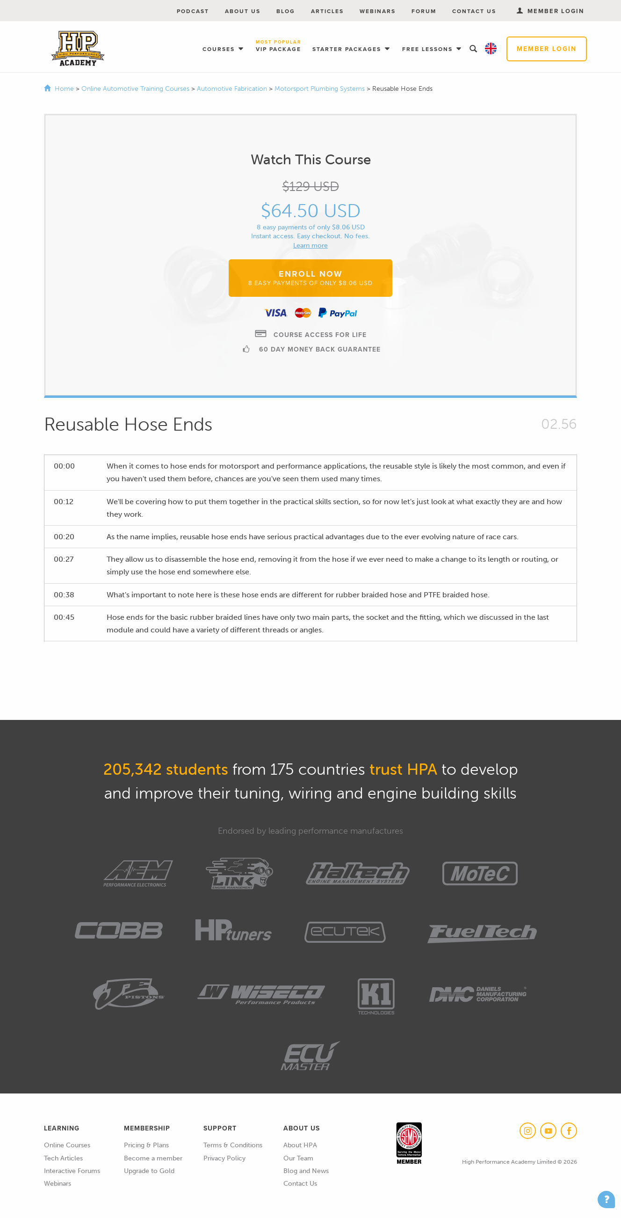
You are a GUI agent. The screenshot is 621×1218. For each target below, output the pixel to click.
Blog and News (306, 1171)
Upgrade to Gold (149, 1171)
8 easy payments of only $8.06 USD (311, 227)
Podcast (193, 11)
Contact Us (474, 11)
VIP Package (278, 46)
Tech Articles (63, 1158)
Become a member (153, 1158)
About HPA (300, 1145)
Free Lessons (428, 49)
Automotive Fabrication (233, 89)
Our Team (298, 1158)
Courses (219, 49)
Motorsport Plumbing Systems (320, 89)
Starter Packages (347, 49)
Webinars (378, 11)
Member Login (547, 49)
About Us (242, 11)
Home (64, 89)
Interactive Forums (72, 1171)
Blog (285, 11)
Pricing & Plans (146, 1145)
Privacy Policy (224, 1158)
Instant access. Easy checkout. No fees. (310, 236)
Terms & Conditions (232, 1145)
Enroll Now (310, 277)
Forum (424, 11)
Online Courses (67, 1145)
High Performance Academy (78, 48)
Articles (327, 11)
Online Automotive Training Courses (136, 89)
